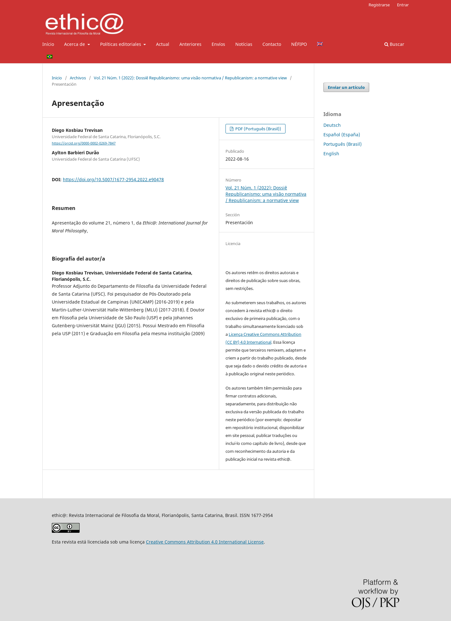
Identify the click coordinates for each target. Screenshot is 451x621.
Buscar (394, 44)
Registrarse (379, 5)
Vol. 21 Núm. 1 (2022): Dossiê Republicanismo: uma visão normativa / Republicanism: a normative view (190, 78)
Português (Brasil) (342, 144)
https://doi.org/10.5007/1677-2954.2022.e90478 (113, 179)
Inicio (57, 78)
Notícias (243, 44)
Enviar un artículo (346, 87)
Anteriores (190, 44)
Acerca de (75, 44)
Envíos (218, 44)
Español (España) (341, 135)
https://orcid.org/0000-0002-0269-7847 (84, 143)
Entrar (403, 5)
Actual (162, 44)
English (331, 154)
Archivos (78, 78)
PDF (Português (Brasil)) (257, 129)
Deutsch (332, 125)
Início (48, 44)
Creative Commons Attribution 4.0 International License (205, 542)
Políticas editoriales (121, 44)
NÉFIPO (299, 44)
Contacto (271, 44)
